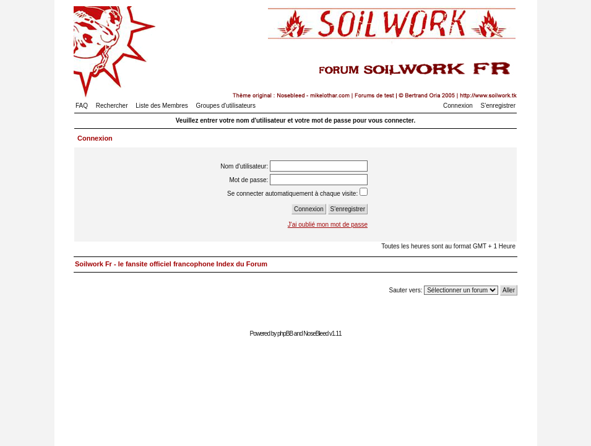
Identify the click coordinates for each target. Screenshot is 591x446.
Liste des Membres (162, 105)
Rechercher (112, 105)
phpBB (285, 333)
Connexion (458, 105)
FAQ (81, 105)
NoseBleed (315, 333)
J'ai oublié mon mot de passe (328, 224)
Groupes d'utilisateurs (226, 105)
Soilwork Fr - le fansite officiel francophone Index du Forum (171, 264)
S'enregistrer (498, 105)
